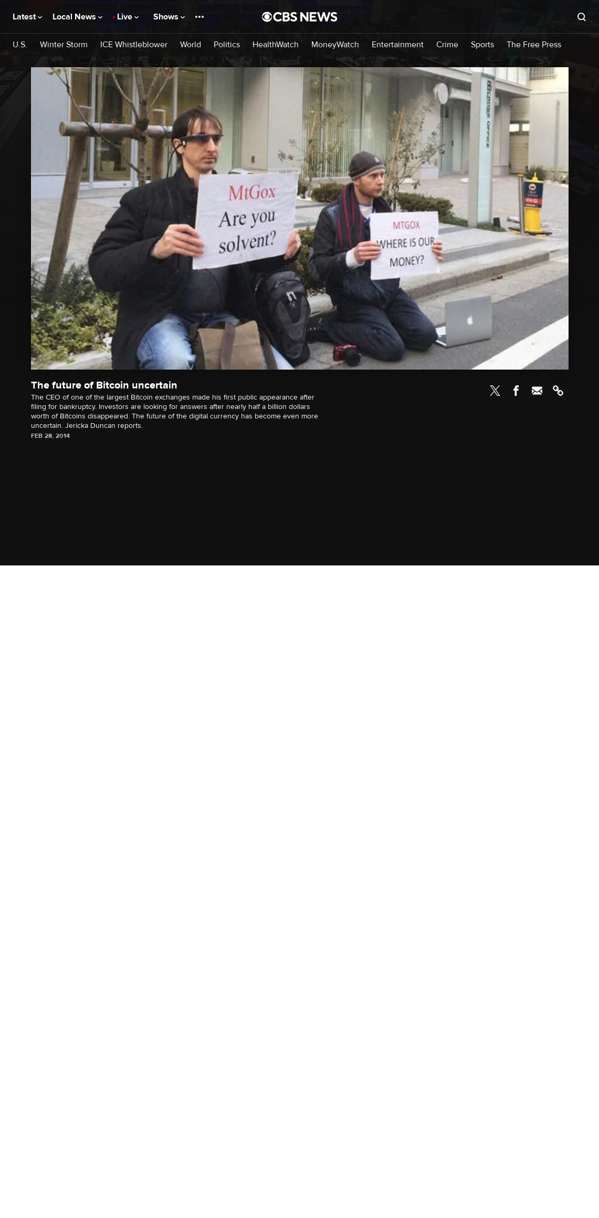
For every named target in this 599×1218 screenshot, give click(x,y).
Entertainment (398, 45)
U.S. (20, 45)
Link (558, 390)
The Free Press (534, 45)
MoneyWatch (335, 45)
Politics (227, 45)
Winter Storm (64, 45)
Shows (169, 17)
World (190, 45)
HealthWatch (276, 45)
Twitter (495, 390)
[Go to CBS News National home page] (300, 17)
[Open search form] (581, 17)
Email (537, 390)
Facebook (516, 390)
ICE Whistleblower (133, 45)
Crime (447, 45)
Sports (482, 45)
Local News (77, 17)
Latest (27, 17)
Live (128, 17)
